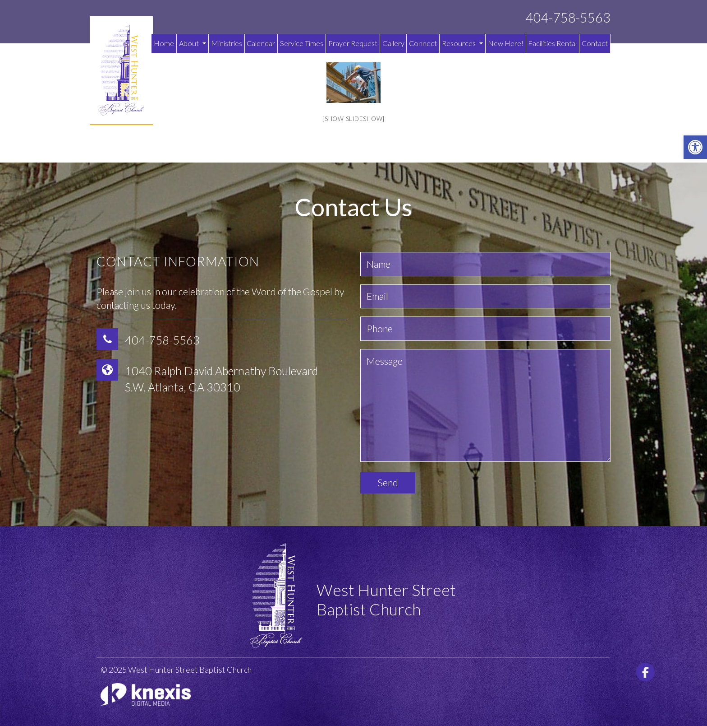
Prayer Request (352, 43)
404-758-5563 (568, 17)
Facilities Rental (552, 43)
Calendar (261, 43)
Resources (462, 43)
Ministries (226, 43)
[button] (695, 147)
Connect (423, 43)
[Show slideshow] (353, 118)
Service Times (301, 43)
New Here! (505, 43)
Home (164, 43)
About (192, 43)
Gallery (393, 43)
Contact (595, 43)
